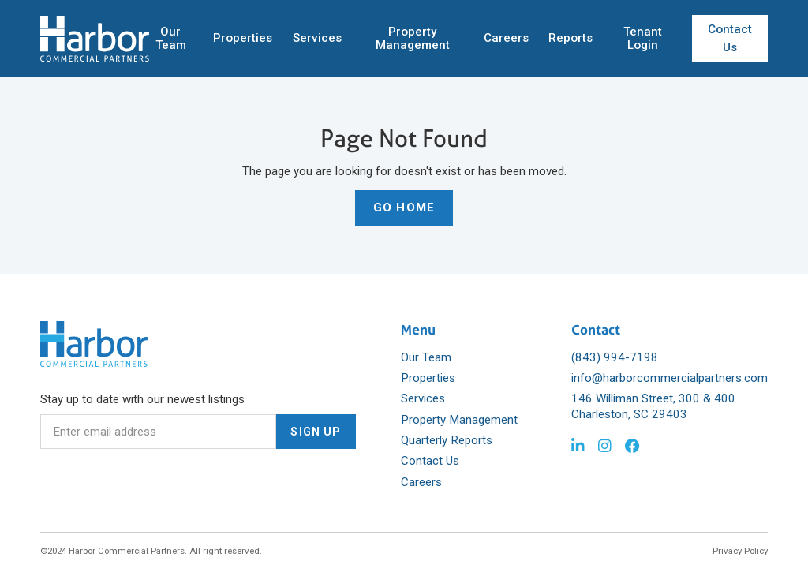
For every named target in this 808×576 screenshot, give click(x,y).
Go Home (404, 207)
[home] (94, 39)
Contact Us (730, 38)
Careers (506, 38)
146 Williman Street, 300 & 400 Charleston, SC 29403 (653, 406)
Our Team (170, 38)
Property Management (413, 38)
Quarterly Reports (446, 440)
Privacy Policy (740, 550)
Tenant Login (642, 38)
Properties (242, 38)
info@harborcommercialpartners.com (669, 378)
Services (317, 38)
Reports (570, 38)
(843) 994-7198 (614, 357)
